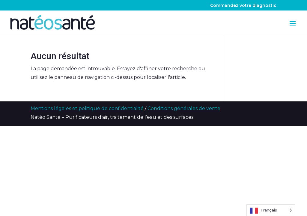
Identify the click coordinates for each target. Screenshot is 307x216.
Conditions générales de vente (184, 108)
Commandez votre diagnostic (243, 5)
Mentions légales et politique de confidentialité (87, 108)
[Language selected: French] (270, 210)
